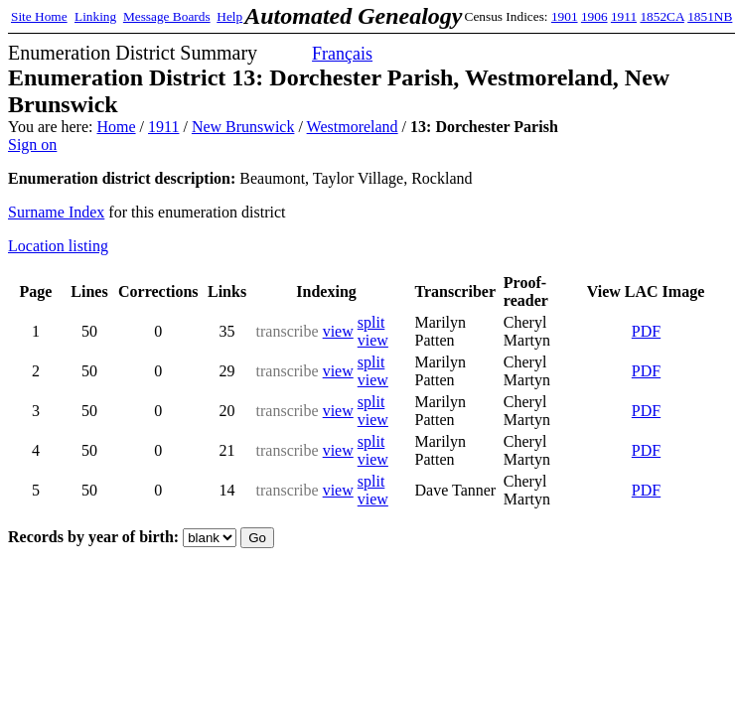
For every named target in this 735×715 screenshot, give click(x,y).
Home (115, 126)
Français (342, 54)
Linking (95, 16)
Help (229, 16)
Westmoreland (352, 126)
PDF (646, 331)
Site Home (39, 16)
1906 (594, 16)
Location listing (58, 245)
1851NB (709, 16)
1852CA (661, 16)
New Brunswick (243, 126)
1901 (564, 16)
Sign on (32, 144)
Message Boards (167, 16)
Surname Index (56, 212)
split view (373, 331)
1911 (624, 16)
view (338, 331)
